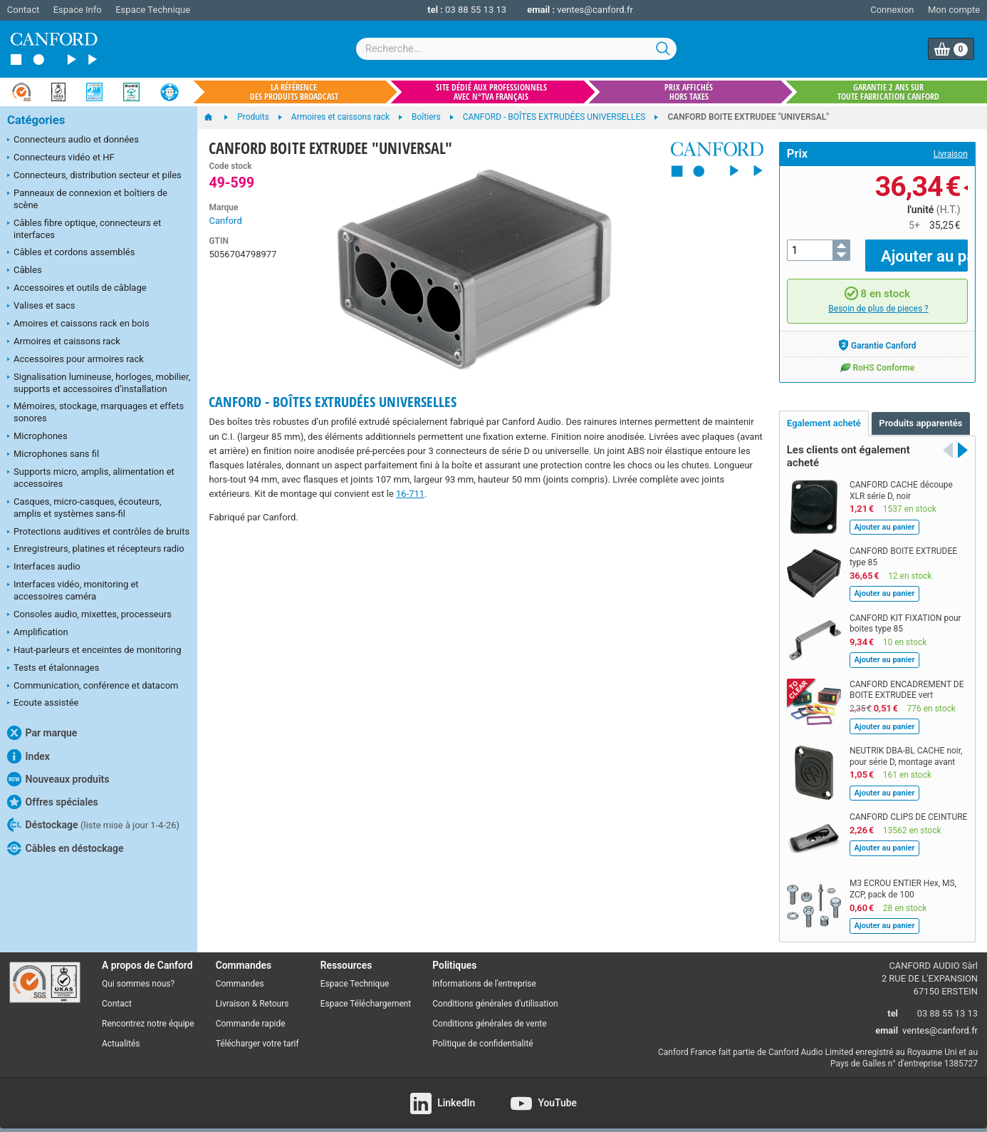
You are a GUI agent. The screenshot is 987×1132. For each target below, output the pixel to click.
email (886, 1020)
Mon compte (954, 9)
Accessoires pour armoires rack (75, 360)
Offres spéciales (52, 802)
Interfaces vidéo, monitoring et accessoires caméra (73, 590)
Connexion (892, 9)
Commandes (240, 974)
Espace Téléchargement (366, 994)
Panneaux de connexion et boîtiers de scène (87, 198)
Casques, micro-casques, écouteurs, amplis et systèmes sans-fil (84, 507)
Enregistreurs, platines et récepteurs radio (95, 549)
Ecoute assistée (42, 703)
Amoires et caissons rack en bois (78, 324)
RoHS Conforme (877, 356)
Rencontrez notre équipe (148, 1014)
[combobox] (516, 49)
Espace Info (77, 9)
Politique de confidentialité (482, 1034)
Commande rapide (251, 1014)
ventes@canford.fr (595, 9)
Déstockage (93, 825)
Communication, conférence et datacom (93, 686)
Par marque (42, 733)
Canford (225, 220)
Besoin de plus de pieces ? (878, 299)
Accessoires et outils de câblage (77, 288)
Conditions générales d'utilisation (495, 994)
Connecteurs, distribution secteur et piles (94, 176)
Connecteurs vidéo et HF (61, 158)
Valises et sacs (41, 306)
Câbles (24, 270)
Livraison (951, 154)
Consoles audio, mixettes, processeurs (89, 615)
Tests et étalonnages (53, 668)
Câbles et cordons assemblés (71, 253)
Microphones (37, 437)
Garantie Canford (877, 334)
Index (28, 756)
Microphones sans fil (53, 454)
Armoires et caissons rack (63, 342)
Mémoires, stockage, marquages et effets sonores (95, 412)
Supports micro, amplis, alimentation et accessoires (90, 477)
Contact (23, 9)
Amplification (37, 633)
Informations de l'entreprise (484, 974)
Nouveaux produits (58, 779)
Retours (273, 994)
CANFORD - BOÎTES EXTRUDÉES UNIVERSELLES (332, 401)
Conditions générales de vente (489, 1014)
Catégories (36, 120)
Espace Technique (152, 9)
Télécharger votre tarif (257, 1034)
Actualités (121, 1034)
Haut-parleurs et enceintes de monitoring (94, 650)
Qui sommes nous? (138, 974)
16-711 (410, 493)
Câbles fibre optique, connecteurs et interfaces (84, 228)
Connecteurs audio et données (73, 140)
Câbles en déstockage (65, 848)
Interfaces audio (43, 567)
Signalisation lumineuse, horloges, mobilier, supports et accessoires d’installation (98, 382)
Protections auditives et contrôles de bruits (98, 532)
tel (892, 1002)
